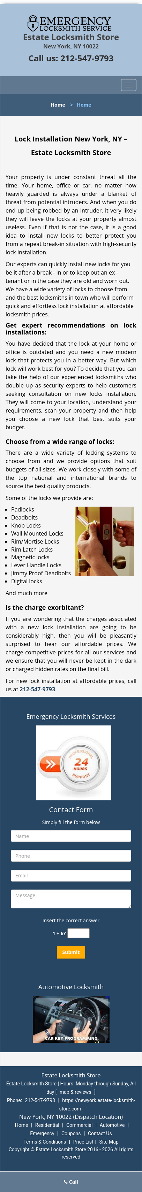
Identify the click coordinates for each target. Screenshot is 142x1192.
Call (71, 1181)
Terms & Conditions (44, 1142)
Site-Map (109, 1142)
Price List (83, 1142)
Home (58, 104)
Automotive (112, 1125)
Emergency (42, 1133)
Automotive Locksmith (71, 987)
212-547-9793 (87, 58)
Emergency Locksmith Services (71, 716)
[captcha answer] (78, 933)
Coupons (71, 1133)
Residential (47, 1125)
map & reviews (76, 1092)
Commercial (79, 1125)
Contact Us (100, 1133)
